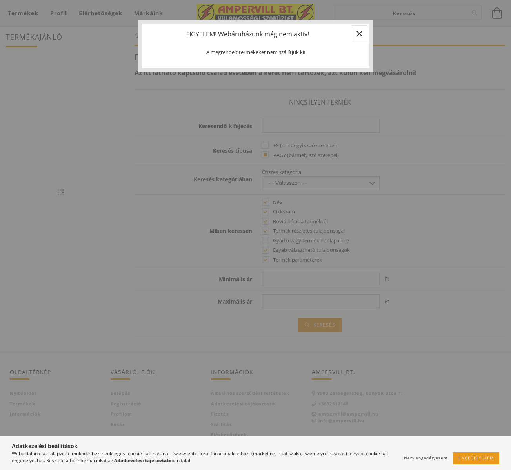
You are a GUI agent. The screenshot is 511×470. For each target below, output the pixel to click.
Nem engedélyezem (425, 458)
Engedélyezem (476, 458)
